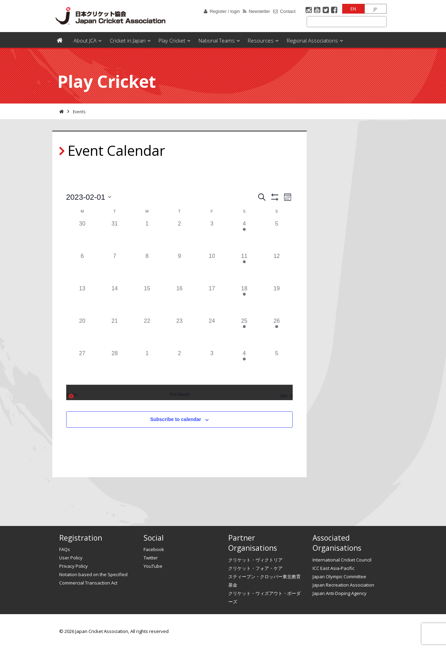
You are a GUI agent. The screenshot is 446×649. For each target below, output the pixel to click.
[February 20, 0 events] (82, 333)
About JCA (85, 40)
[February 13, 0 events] (82, 300)
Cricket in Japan (128, 40)
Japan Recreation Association (343, 585)
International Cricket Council (342, 560)
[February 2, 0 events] (179, 236)
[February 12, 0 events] (276, 268)
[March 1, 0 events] (147, 365)
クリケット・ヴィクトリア (255, 560)
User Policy (71, 558)
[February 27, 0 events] (82, 365)
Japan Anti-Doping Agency (340, 593)
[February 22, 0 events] (147, 333)
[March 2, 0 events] (179, 365)
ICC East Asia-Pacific (333, 568)
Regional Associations (312, 40)
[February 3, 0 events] (211, 236)
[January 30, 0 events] (82, 236)
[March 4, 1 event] (244, 365)
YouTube (153, 566)
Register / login (225, 11)
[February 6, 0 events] (82, 268)
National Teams (217, 40)
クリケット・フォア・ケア (255, 568)
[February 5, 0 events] (276, 236)
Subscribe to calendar (175, 419)
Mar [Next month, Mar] (286, 396)
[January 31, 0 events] (114, 236)
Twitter (151, 558)
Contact (287, 11)
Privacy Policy (73, 566)
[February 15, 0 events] (147, 300)
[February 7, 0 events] (114, 268)
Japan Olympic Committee (339, 576)
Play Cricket (172, 40)
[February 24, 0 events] (211, 333)
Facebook (154, 549)
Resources (261, 40)
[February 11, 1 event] (244, 268)
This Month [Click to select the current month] (179, 394)
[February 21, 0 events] (114, 333)
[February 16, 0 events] (179, 300)
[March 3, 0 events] (211, 365)
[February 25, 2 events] (244, 333)
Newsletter (259, 11)
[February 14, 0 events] (114, 300)
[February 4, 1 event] (244, 236)
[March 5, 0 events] (276, 365)
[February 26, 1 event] (276, 333)
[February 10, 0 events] (211, 268)
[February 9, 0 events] (179, 268)
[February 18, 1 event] (244, 300)
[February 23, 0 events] (179, 333)
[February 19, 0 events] (276, 300)
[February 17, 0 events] (211, 300)
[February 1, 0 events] (147, 236)
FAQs (64, 549)
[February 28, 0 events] (114, 365)
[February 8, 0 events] (147, 268)
